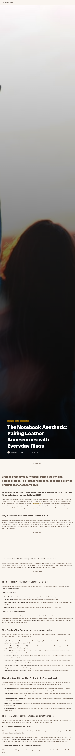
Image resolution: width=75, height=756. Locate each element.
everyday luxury (37, 504)
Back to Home (8, 2)
